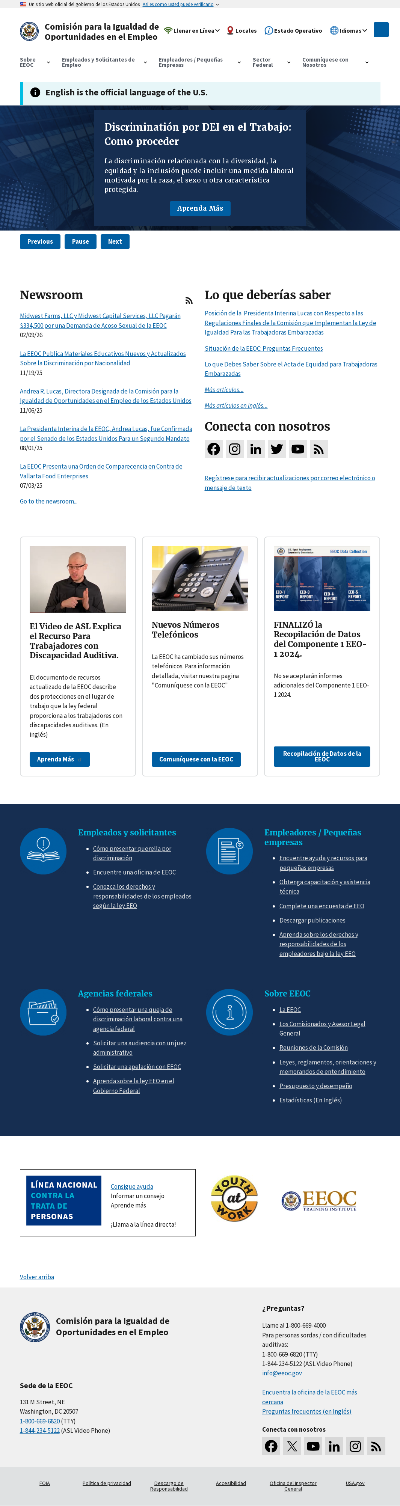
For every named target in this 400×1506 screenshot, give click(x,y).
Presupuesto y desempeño (315, 1086)
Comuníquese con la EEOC (196, 759)
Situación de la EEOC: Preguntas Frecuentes (264, 348)
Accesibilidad (231, 1483)
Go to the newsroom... (48, 501)
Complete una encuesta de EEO (321, 906)
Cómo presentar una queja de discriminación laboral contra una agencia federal (138, 1019)
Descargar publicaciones (312, 920)
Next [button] (115, 241)
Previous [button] (40, 241)
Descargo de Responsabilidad (169, 1486)
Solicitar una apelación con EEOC (137, 1067)
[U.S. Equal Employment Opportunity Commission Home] (92, 31)
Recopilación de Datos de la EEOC (322, 756)
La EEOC (290, 1010)
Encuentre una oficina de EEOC (134, 872)
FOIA (44, 1483)
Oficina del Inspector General (293, 1486)
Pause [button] (80, 241)
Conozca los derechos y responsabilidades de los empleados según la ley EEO (142, 896)
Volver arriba (37, 1277)
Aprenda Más (200, 208)
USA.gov (355, 1483)
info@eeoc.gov (282, 1373)
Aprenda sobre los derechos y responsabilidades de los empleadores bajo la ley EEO (318, 944)
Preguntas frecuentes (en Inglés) (307, 1411)
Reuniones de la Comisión (313, 1047)
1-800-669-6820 (40, 1421)
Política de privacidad (107, 1483)
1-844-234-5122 (40, 1430)
